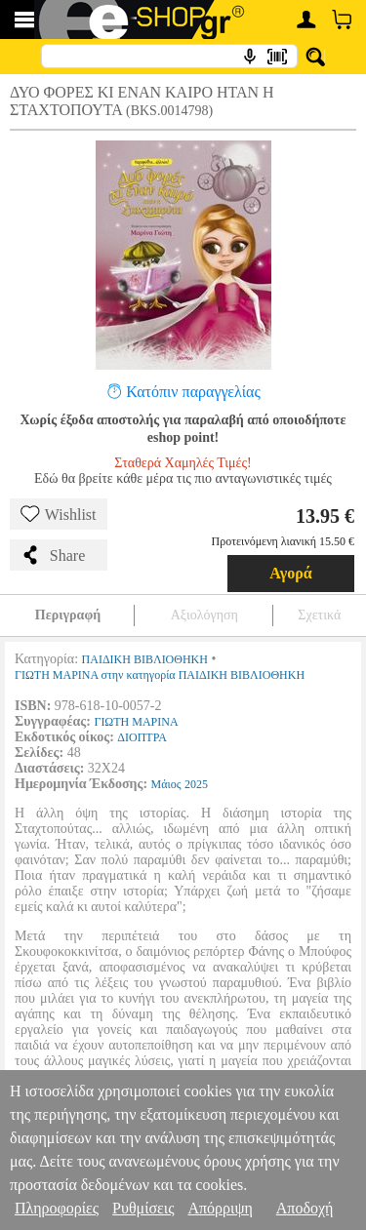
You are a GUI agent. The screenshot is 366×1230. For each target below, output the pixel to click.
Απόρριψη (219, 1208)
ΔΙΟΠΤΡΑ (142, 737)
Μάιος (166, 784)
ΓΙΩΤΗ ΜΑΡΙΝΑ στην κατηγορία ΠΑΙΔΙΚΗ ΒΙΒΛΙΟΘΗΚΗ (160, 675)
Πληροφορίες (57, 1208)
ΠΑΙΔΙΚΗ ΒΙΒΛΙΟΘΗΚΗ (145, 659)
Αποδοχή (305, 1208)
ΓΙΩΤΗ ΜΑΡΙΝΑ (136, 722)
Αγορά (290, 573)
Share (52, 555)
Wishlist (58, 514)
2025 (196, 784)
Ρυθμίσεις (143, 1208)
